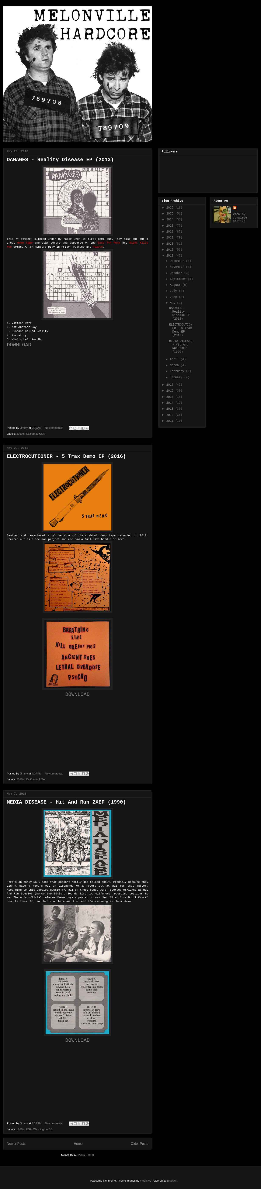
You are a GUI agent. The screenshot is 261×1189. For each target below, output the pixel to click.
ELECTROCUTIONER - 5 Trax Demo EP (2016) (66, 456)
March (175, 365)
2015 (170, 397)
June (174, 297)
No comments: (54, 427)
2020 (170, 243)
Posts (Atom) (86, 1154)
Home (78, 1143)
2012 (170, 415)
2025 (170, 213)
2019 (170, 249)
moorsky (145, 1180)
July (174, 291)
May (173, 303)
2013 (170, 408)
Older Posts (139, 1143)
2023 (170, 225)
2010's (21, 433)
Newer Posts (16, 1143)
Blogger (172, 1180)
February (178, 371)
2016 (170, 390)
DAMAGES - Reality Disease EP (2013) (60, 160)
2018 (170, 255)
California (32, 433)
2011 (170, 421)
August (176, 285)
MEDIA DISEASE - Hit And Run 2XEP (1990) (66, 802)
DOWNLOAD (19, 345)
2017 (170, 384)
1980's (21, 1129)
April (175, 359)
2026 (170, 207)
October (177, 273)
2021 (170, 237)
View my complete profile (240, 218)
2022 (170, 231)
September (179, 279)
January (177, 377)
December (178, 261)
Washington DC (43, 1129)
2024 (170, 219)
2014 (170, 403)
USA (42, 433)
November (178, 267)
